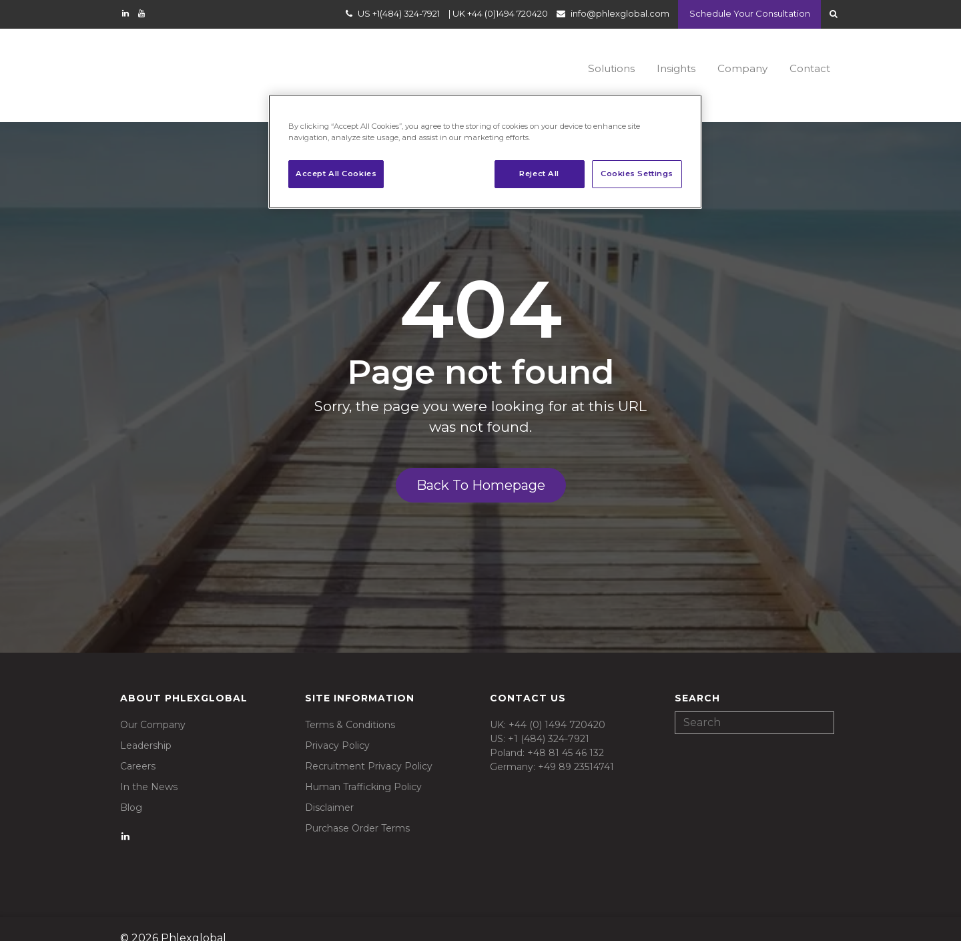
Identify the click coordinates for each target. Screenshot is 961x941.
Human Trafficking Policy (363, 765)
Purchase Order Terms (357, 807)
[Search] (754, 701)
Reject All (539, 173)
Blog (131, 786)
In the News (149, 765)
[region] (485, 151)
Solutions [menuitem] (587, 67)
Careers (137, 745)
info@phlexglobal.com (615, 16)
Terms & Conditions (350, 703)
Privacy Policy (337, 724)
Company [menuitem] (732, 67)
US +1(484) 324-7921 (394, 16)
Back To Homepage (480, 464)
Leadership (146, 724)
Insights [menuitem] (659, 67)
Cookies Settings (637, 173)
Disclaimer (329, 786)
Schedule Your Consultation (747, 16)
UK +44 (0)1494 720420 (495, 16)
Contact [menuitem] (806, 67)
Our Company (153, 703)
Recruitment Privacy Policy (368, 745)
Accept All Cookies (336, 173)
